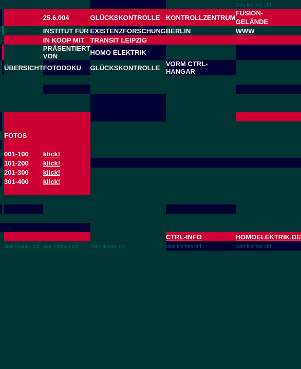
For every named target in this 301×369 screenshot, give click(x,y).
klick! (51, 154)
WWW (245, 31)
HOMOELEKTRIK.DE (268, 237)
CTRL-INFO (184, 237)
